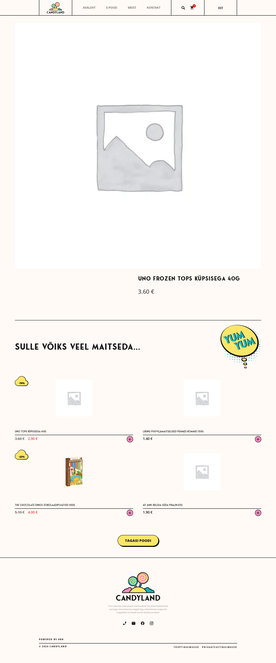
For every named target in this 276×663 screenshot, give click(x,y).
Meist (132, 7)
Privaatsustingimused (219, 647)
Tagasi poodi (138, 540)
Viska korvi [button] (130, 439)
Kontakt (153, 7)
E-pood (111, 7)
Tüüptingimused (186, 647)
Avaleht (89, 7)
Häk (61, 639)
